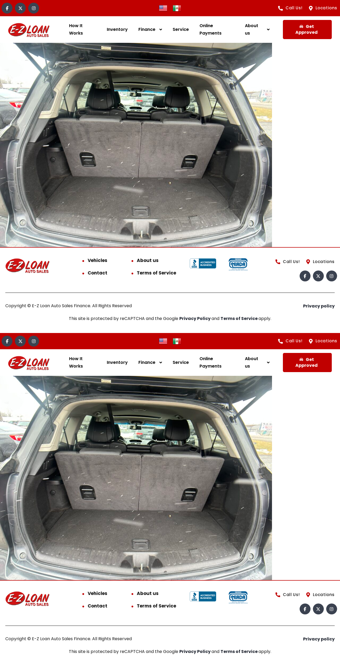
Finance (146, 29)
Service (181, 29)
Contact (97, 273)
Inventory (117, 29)
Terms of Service (156, 273)
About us (251, 29)
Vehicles (97, 260)
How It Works (76, 29)
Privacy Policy (195, 318)
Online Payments (210, 29)
